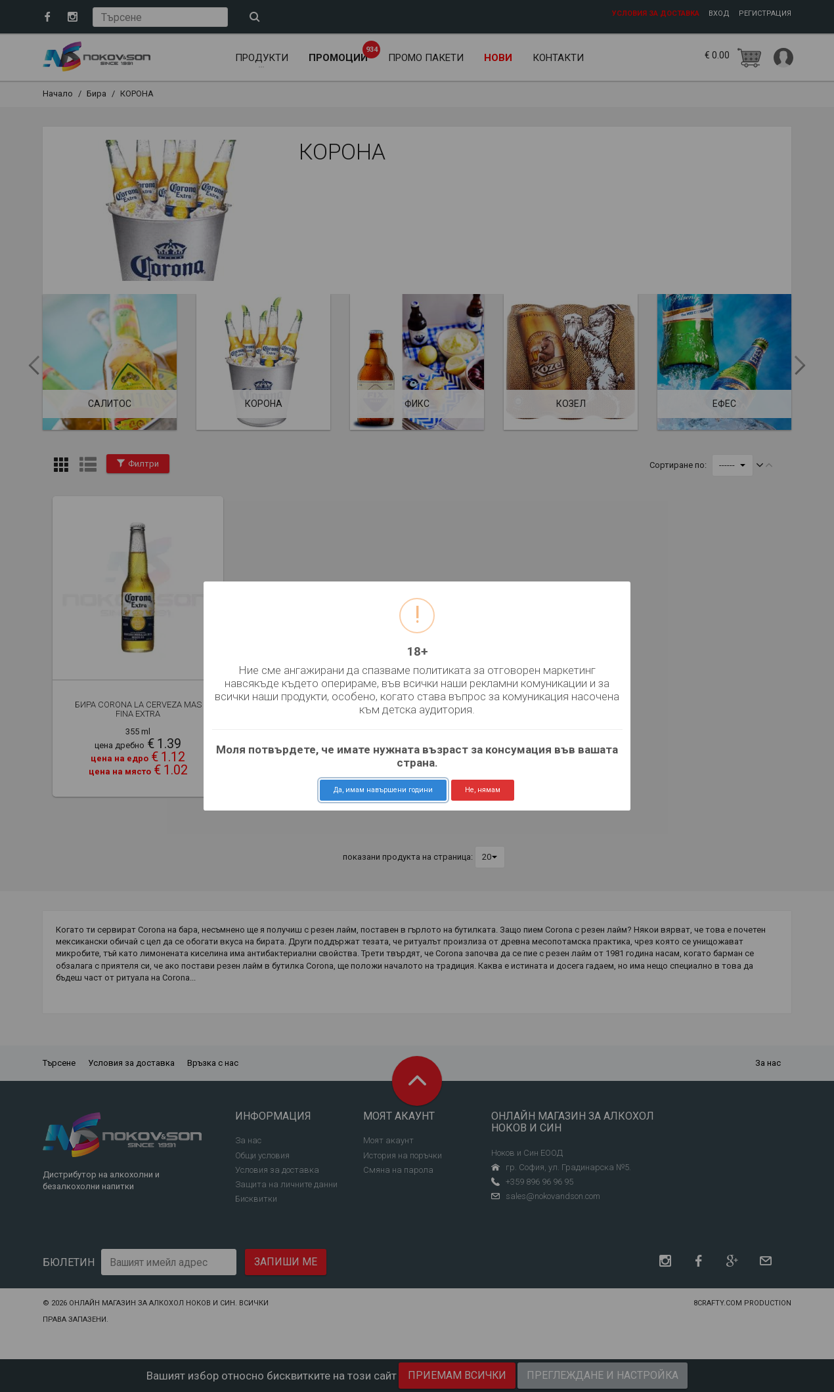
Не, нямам (482, 790)
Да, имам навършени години (383, 790)
